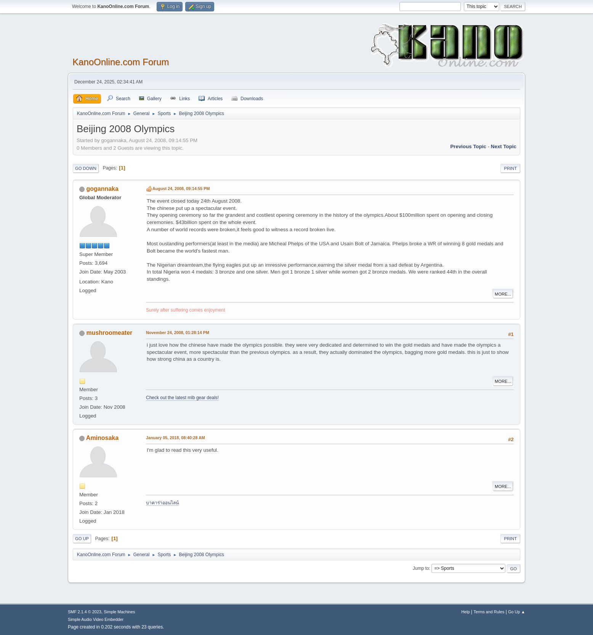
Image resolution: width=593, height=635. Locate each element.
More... (503, 294)
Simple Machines (119, 611)
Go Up (82, 538)
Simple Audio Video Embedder (95, 619)
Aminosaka (102, 438)
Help (466, 611)
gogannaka (102, 189)
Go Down (85, 168)
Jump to (421, 568)
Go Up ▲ (516, 611)
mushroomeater (109, 332)
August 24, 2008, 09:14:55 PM (181, 188)
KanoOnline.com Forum (120, 62)
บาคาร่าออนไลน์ (162, 502)
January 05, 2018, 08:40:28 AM (175, 437)
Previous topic (468, 146)
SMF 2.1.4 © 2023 (84, 611)
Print (510, 168)
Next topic (503, 146)
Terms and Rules (489, 611)
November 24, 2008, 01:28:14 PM (177, 332)
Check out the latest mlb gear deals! (182, 397)
